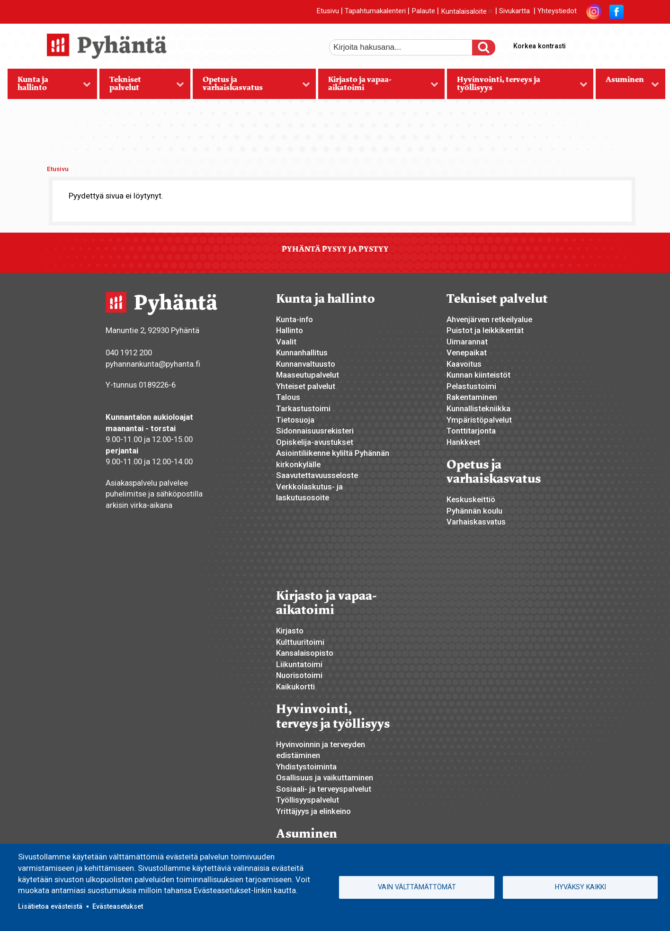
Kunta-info (294, 319)
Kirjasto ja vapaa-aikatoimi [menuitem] (378, 86)
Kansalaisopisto (304, 653)
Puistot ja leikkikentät (485, 330)
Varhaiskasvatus (476, 521)
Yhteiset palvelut (305, 386)
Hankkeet (463, 442)
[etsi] (407, 47)
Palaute (423, 11)
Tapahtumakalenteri (375, 11)
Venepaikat (467, 352)
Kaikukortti (295, 686)
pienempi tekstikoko (615, 44)
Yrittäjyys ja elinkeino (313, 811)
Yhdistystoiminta (306, 766)
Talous (288, 397)
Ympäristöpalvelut (479, 420)
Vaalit (286, 341)
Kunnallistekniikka (478, 408)
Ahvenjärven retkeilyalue (489, 319)
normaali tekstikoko (599, 44)
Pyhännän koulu (474, 510)
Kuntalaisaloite (467, 11)
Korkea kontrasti (539, 46)
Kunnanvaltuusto (305, 364)
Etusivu (327, 11)
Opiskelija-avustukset (314, 442)
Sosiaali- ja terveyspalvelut (323, 789)
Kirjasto (290, 630)
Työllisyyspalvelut (307, 799)
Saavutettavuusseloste (317, 475)
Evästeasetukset (117, 906)
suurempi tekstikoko (583, 44)
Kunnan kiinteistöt (478, 375)
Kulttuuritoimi (300, 642)
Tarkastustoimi (303, 408)
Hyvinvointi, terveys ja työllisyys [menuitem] (517, 86)
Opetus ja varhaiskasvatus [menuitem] (251, 86)
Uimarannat (467, 341)
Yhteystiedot (557, 11)
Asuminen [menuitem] (627, 86)
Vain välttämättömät (417, 887)
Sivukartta (514, 11)
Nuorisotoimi (299, 675)
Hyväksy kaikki (580, 887)
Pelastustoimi (471, 386)
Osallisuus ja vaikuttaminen (324, 777)
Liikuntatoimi (299, 664)
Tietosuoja (295, 420)
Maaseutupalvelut (307, 375)
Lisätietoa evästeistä (50, 906)
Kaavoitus (464, 364)
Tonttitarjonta (471, 430)
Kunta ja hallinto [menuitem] (49, 86)
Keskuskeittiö (471, 499)
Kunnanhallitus (302, 352)
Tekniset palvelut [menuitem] (142, 86)
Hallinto (289, 330)
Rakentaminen (472, 397)
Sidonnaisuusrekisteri (315, 430)
